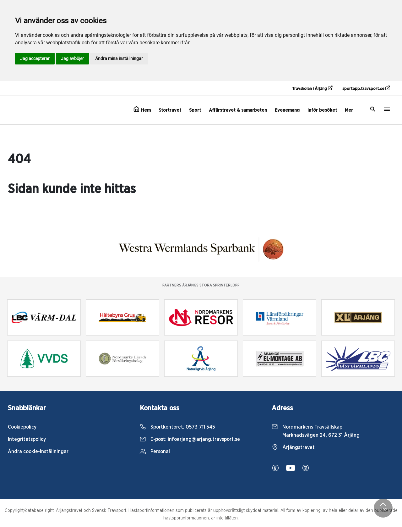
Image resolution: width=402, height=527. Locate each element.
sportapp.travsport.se (366, 88)
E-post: (190, 439)
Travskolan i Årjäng (312, 88)
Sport (195, 110)
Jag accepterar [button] (35, 58)
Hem (142, 109)
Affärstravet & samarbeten (238, 110)
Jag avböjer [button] (72, 58)
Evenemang (287, 110)
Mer (349, 110)
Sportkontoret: (177, 427)
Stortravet (170, 110)
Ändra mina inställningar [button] (119, 58)
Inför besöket (322, 110)
